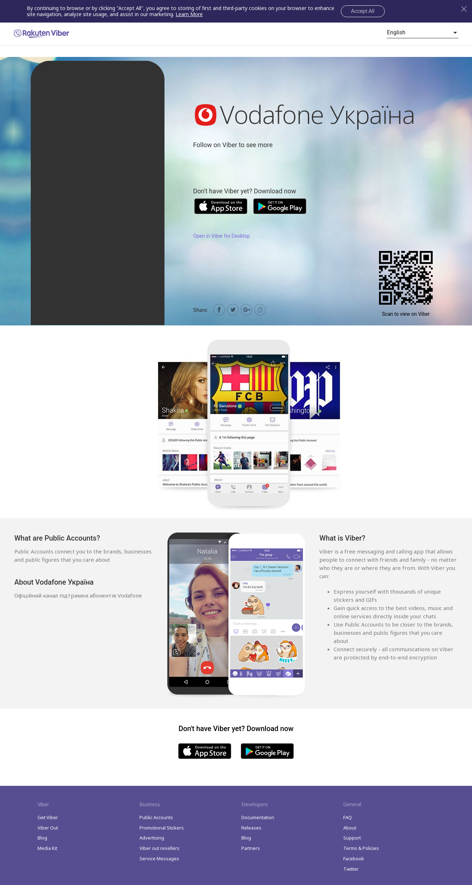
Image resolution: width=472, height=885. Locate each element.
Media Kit (47, 848)
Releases (251, 827)
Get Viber (48, 817)
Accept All (362, 11)
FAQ (347, 817)
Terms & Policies (361, 848)
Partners (250, 848)
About (349, 827)
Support (352, 838)
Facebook (353, 858)
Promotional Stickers (161, 827)
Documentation (257, 817)
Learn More (189, 14)
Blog (42, 838)
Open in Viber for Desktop (221, 236)
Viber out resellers (159, 848)
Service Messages (159, 858)
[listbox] (422, 32)
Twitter (351, 869)
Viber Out (48, 827)
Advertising (151, 838)
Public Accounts (156, 817)
